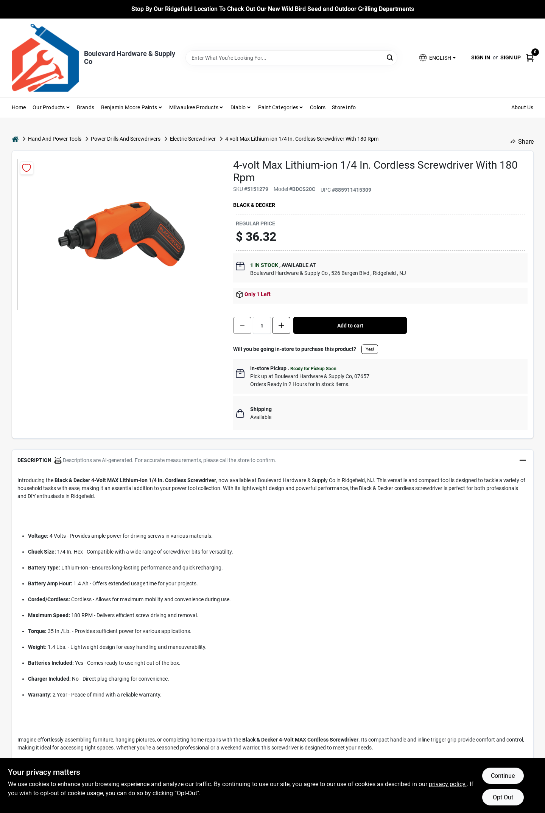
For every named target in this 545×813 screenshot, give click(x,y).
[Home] (15, 139)
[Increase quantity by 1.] (281, 325)
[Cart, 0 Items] (530, 58)
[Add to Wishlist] (26, 168)
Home (19, 107)
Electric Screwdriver (193, 139)
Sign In (480, 57)
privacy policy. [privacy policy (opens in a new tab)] (448, 784)
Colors (317, 107)
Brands (85, 107)
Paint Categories (278, 107)
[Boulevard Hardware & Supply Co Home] (45, 58)
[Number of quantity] (262, 325)
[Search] (390, 57)
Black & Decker (254, 205)
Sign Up (510, 57)
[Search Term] (291, 57)
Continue (503, 775)
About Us (522, 107)
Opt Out (503, 797)
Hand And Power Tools (54, 139)
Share (522, 141)
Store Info (344, 107)
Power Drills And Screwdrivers (125, 139)
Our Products (49, 107)
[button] (437, 58)
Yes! (370, 349)
